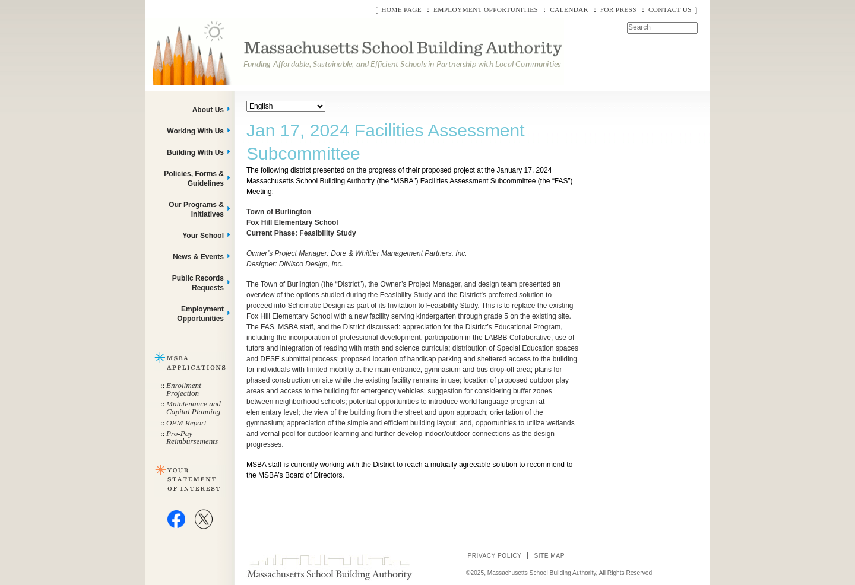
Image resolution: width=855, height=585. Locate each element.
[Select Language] (285, 106)
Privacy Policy (494, 555)
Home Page (401, 9)
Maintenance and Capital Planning (193, 407)
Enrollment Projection (183, 389)
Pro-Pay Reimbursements (192, 437)
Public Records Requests (198, 283)
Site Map (549, 555)
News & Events (198, 257)
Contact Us (670, 9)
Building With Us (195, 152)
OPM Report (186, 423)
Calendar (569, 9)
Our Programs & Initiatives (196, 209)
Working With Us (195, 131)
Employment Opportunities (485, 9)
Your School (203, 235)
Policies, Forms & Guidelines (194, 178)
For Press (618, 9)
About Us (208, 110)
